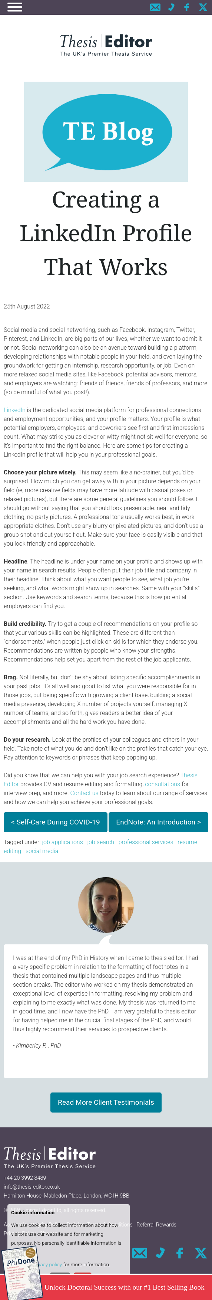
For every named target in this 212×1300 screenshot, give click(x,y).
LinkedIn (15, 410)
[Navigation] (15, 8)
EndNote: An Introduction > (158, 822)
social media (42, 851)
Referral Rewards (156, 1225)
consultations (162, 784)
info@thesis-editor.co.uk (32, 1187)
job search (100, 842)
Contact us (84, 793)
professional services (146, 842)
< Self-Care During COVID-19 (55, 822)
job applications (62, 842)
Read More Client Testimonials (106, 1102)
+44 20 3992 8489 (25, 1178)
